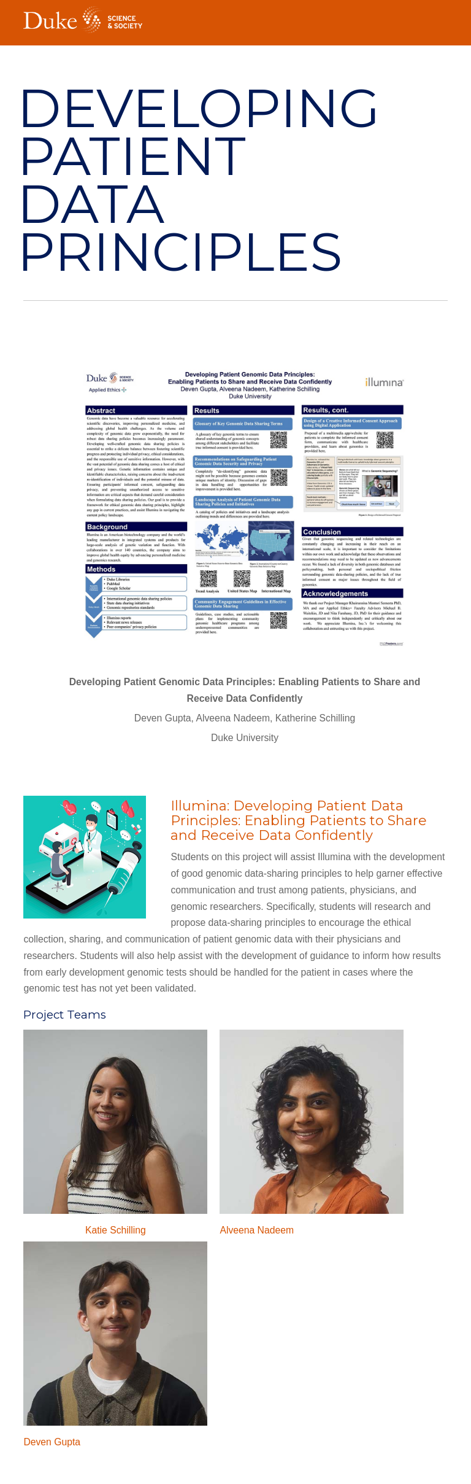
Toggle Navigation (438, 16)
